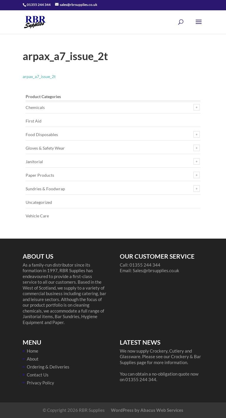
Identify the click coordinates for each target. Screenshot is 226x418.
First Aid (33, 120)
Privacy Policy (40, 382)
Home (32, 350)
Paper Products (40, 175)
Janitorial (34, 161)
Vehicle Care (37, 215)
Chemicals (35, 107)
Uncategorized (39, 202)
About (33, 358)
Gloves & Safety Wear (45, 148)
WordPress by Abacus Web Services (147, 410)
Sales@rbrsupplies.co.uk (156, 270)
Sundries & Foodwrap (45, 188)
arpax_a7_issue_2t (39, 76)
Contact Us (38, 374)
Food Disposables (42, 134)
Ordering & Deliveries (48, 366)
